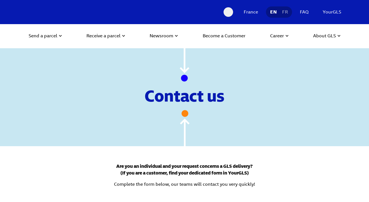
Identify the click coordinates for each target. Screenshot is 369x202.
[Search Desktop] (228, 12)
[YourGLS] (330, 12)
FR (285, 12)
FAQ (304, 12)
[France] (249, 12)
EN (273, 12)
